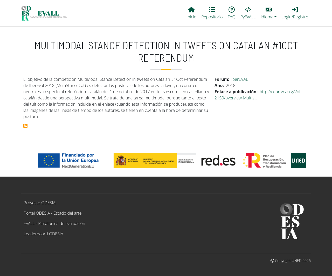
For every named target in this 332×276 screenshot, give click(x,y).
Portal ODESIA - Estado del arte (53, 213)
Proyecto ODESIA (40, 203)
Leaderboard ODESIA (43, 234)
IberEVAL (239, 79)
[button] (268, 13)
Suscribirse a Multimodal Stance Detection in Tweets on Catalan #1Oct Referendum (25, 126)
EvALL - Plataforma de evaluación (54, 223)
